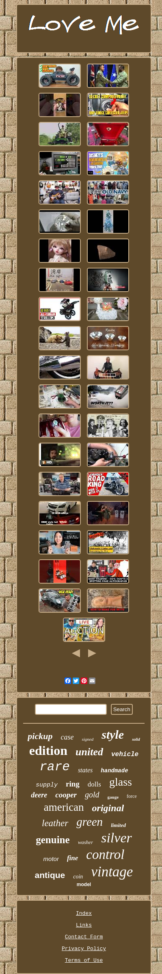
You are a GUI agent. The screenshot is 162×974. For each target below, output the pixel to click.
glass (120, 782)
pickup (40, 736)
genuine (52, 839)
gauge (113, 797)
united (89, 752)
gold (92, 794)
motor (51, 858)
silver (116, 837)
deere (39, 795)
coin (78, 877)
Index (84, 913)
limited (118, 825)
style (113, 734)
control (105, 854)
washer (85, 842)
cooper (66, 795)
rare (54, 767)
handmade (114, 770)
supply (47, 785)
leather (55, 823)
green (89, 821)
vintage (112, 872)
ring (73, 784)
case (66, 737)
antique (50, 875)
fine (72, 858)
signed (87, 739)
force (132, 796)
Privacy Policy (84, 949)
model (84, 884)
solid (136, 739)
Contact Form (84, 937)
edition (48, 750)
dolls (94, 784)
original (108, 808)
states (85, 770)
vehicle (124, 754)
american (64, 807)
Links (84, 925)
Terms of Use (84, 960)
